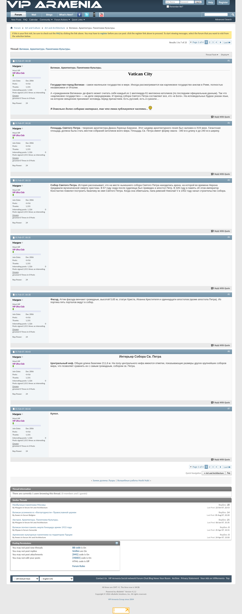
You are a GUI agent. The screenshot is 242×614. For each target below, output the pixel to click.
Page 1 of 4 (198, 42)
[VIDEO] (76, 557)
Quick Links (77, 20)
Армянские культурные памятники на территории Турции (42, 534)
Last (227, 42)
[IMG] (75, 554)
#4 (229, 237)
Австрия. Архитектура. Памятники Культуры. (35, 519)
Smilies (76, 551)
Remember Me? (175, 7)
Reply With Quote (220, 117)
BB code (76, 547)
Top (228, 473)
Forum (18, 14)
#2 (229, 123)
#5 (229, 294)
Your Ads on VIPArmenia (212, 578)
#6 (229, 351)
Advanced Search (223, 19)
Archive (175, 578)
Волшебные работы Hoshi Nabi (133, 480)
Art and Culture (32, 27)
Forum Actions (61, 20)
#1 (229, 60)
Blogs (49, 14)
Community (45, 20)
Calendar (33, 20)
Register (223, 2)
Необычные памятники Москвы (29, 504)
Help (210, 2)
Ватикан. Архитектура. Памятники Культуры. (45, 49)
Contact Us (101, 578)
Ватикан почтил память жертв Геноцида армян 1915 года (42, 527)
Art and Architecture (55, 27)
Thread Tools (211, 54)
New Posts (16, 20)
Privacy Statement (190, 578)
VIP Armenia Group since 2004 (121, 599)
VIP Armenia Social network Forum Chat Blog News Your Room (139, 578)
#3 (229, 180)
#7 (229, 408)
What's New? (66, 14)
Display (224, 54)
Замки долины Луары (104, 480)
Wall (34, 14)
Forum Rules (78, 566)
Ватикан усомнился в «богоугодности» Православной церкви (44, 512)
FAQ (25, 20)
